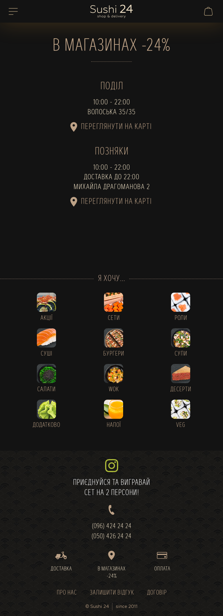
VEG (180, 425)
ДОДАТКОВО (46, 425)
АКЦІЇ (46, 318)
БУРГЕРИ (113, 354)
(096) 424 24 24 (112, 526)
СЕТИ (114, 318)
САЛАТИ (46, 389)
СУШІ (46, 354)
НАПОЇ (114, 425)
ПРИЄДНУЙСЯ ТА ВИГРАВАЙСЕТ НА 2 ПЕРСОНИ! (111, 478)
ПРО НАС (67, 593)
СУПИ (181, 354)
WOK (114, 389)
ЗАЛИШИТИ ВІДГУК (112, 593)
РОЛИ (181, 318)
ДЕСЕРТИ (180, 389)
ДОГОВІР (157, 593)
